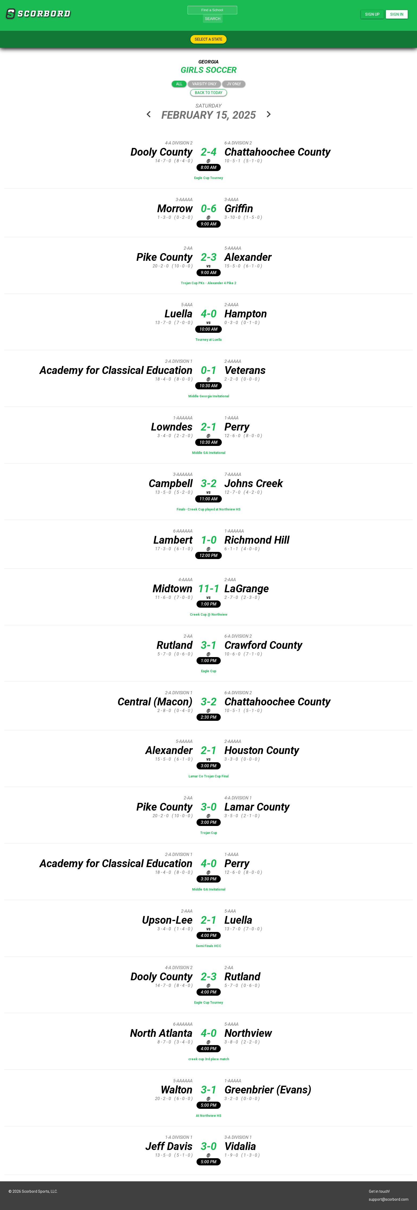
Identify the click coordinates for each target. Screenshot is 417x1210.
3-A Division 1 (238, 1137)
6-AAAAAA (183, 531)
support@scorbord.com (388, 1199)
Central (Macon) (155, 702)
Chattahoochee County (277, 152)
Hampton (245, 314)
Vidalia (240, 1146)
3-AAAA (231, 199)
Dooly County (162, 152)
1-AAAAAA (183, 417)
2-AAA (230, 579)
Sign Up (372, 14)
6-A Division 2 (238, 143)
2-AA (188, 248)
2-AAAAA (232, 361)
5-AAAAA (232, 248)
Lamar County (257, 807)
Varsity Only (204, 84)
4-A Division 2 (179, 143)
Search (212, 18)
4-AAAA (185, 579)
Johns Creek (253, 483)
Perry (236, 427)
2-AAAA (231, 304)
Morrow (175, 208)
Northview (248, 1033)
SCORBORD (10, 14)
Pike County (164, 257)
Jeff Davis (169, 1146)
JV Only (234, 84)
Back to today (208, 93)
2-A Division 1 (179, 361)
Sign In (396, 14)
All (179, 84)
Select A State (208, 39)
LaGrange (246, 588)
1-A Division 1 (179, 1137)
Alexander (248, 257)
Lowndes (172, 427)
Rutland (175, 645)
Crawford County (263, 645)
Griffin (238, 208)
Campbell (171, 483)
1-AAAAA (232, 1080)
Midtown (173, 588)
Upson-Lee (167, 920)
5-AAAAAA (183, 1080)
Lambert (173, 540)
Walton (177, 1090)
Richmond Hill (256, 540)
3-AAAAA (184, 199)
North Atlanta (161, 1033)
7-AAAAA (232, 474)
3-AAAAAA (183, 474)
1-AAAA (231, 417)
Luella (179, 314)
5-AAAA (231, 1024)
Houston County (261, 750)
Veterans (245, 370)
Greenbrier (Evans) (267, 1090)
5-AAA (187, 304)
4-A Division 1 (238, 797)
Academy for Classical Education (116, 370)
